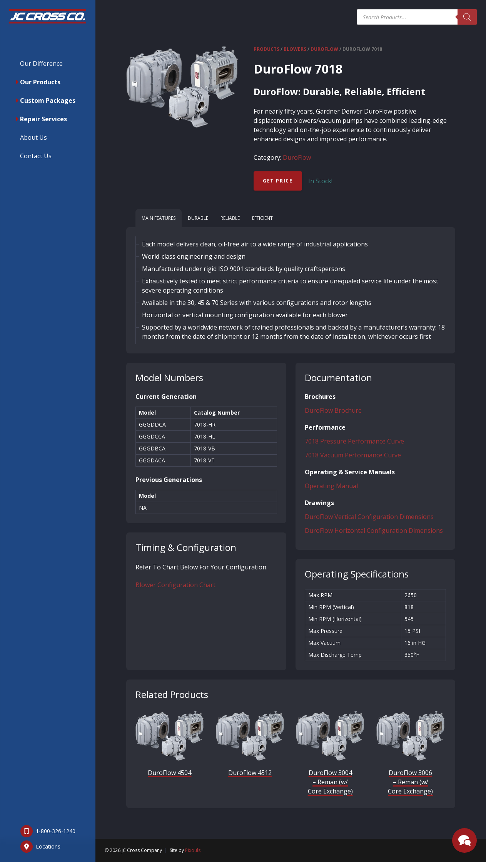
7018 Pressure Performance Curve (354, 441)
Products (266, 49)
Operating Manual (331, 486)
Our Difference (41, 63)
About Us (33, 137)
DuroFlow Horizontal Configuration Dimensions (374, 530)
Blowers (295, 49)
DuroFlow (324, 49)
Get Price (278, 180)
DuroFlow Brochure (333, 410)
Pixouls (192, 850)
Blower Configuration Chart (175, 585)
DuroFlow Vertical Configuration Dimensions (369, 517)
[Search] (467, 17)
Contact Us (36, 156)
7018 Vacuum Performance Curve (353, 455)
